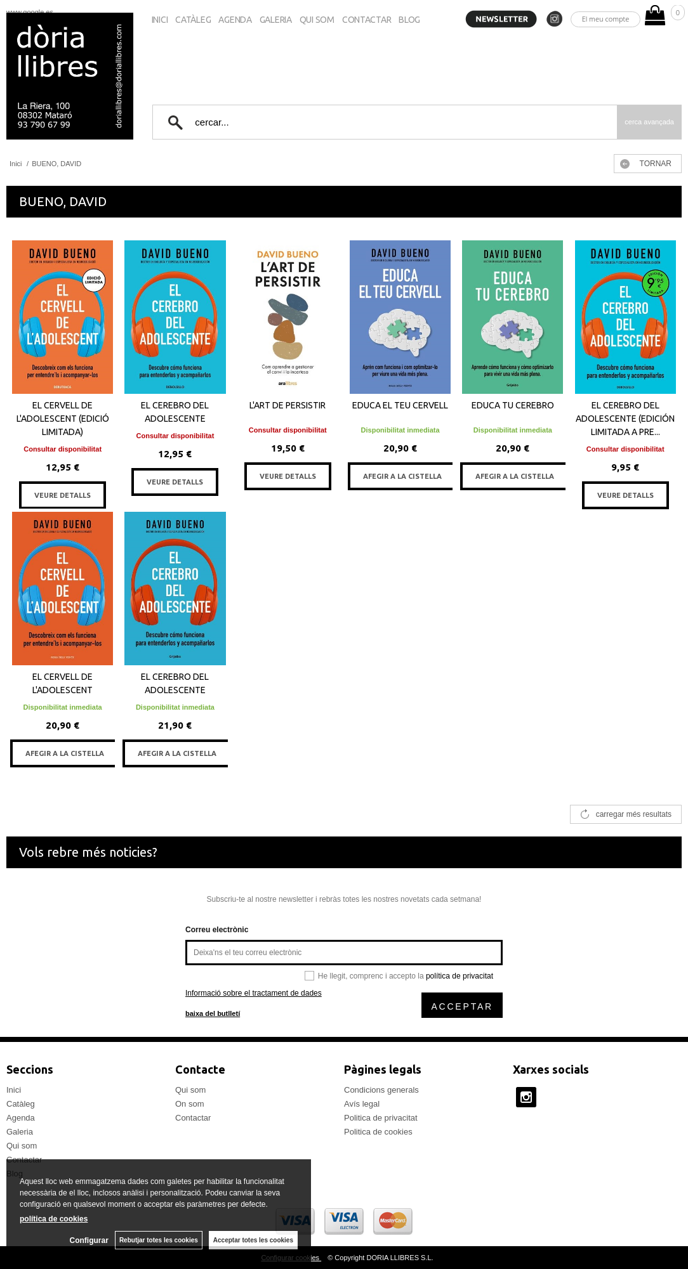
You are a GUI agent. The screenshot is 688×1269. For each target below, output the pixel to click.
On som (189, 1104)
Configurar (89, 1240)
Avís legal (362, 1104)
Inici (160, 20)
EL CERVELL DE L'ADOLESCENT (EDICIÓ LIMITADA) (63, 418)
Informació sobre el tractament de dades (253, 993)
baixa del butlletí (212, 1013)
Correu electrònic (216, 929)
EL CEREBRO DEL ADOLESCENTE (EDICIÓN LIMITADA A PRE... (625, 418)
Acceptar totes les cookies (253, 1240)
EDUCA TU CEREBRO (513, 405)
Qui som (317, 20)
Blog (409, 20)
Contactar (366, 20)
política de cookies (54, 1218)
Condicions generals (381, 1090)
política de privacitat (459, 976)
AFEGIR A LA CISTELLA (402, 476)
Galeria (276, 20)
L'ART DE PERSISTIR (287, 405)
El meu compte (606, 18)
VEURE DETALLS (62, 495)
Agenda (234, 20)
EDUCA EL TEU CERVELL (400, 405)
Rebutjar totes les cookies (158, 1240)
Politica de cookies (378, 1131)
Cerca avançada (649, 122)
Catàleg (193, 20)
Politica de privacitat (381, 1118)
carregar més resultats (633, 814)
